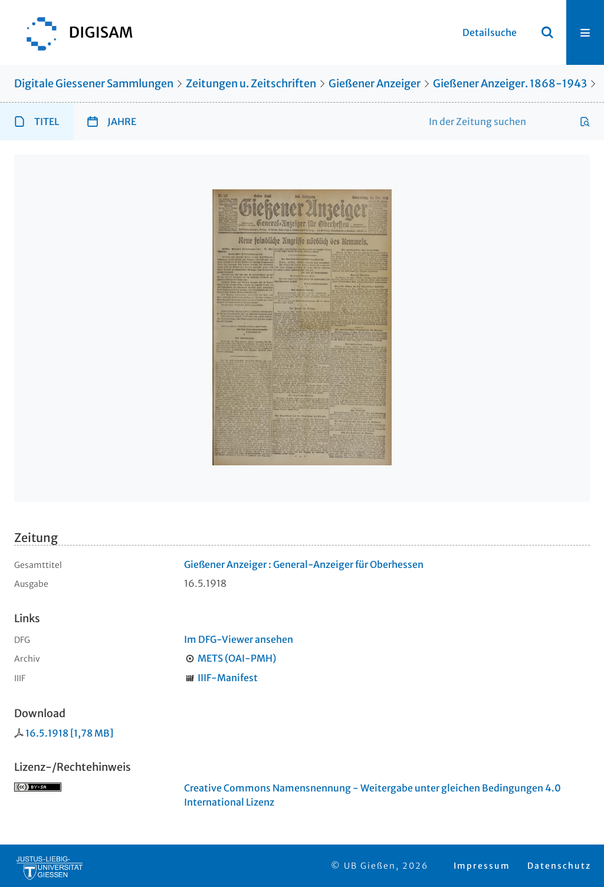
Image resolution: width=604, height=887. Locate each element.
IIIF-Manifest (228, 678)
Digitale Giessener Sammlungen (93, 83)
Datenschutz (559, 865)
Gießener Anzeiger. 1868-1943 (510, 83)
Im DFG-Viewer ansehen (238, 639)
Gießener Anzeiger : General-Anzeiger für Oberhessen (304, 564)
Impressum (482, 865)
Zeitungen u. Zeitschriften (251, 83)
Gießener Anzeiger (375, 83)
